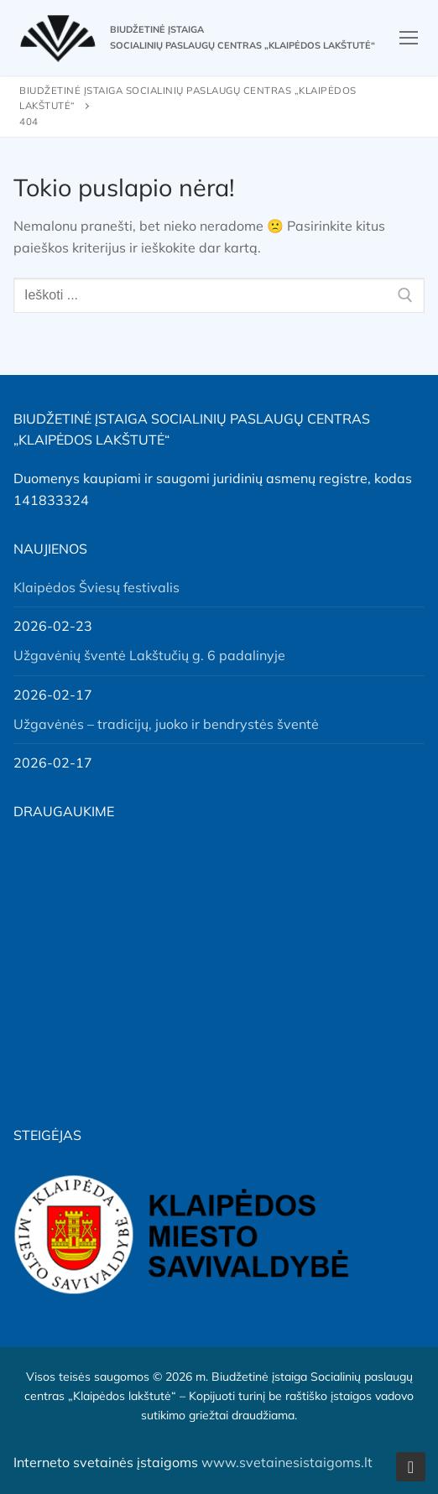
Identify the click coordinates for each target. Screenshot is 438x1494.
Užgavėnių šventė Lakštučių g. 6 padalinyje (149, 655)
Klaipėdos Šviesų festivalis (96, 587)
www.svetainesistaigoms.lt (287, 1462)
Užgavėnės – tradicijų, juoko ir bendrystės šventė (166, 724)
